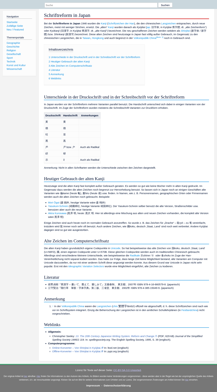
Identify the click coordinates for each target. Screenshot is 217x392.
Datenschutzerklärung (117, 385)
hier (25, 376)
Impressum (93, 385)
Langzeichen (168, 23)
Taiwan (86, 38)
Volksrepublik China (145, 38)
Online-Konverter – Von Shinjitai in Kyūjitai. (76, 347)
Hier (38, 376)
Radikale (135, 255)
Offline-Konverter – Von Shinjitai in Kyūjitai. (76, 351)
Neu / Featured (15, 29)
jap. (149, 27)
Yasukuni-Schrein (58, 206)
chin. (115, 306)
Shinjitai (185, 30)
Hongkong (98, 38)
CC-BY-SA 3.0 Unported (127, 370)
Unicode (115, 248)
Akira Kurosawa (57, 213)
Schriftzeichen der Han (121, 23)
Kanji (104, 23)
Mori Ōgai (53, 202)
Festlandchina (189, 310)
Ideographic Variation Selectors (86, 266)
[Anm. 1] (159, 37)
